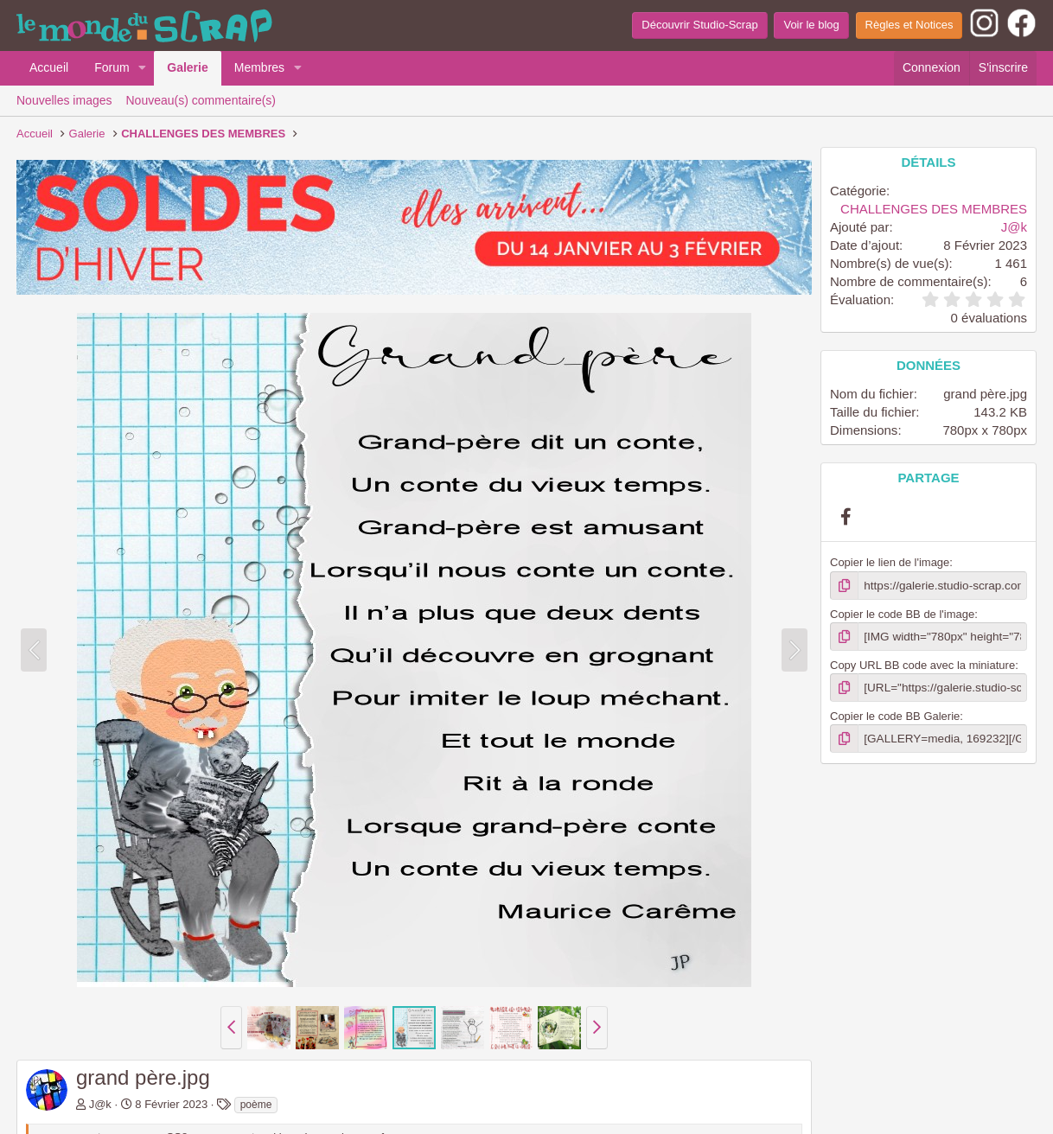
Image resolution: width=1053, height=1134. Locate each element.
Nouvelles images (64, 100)
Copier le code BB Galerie (895, 714)
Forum (111, 67)
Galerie (187, 67)
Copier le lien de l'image (889, 562)
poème (256, 1105)
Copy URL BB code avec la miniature (922, 663)
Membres (259, 67)
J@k (100, 1104)
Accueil (48, 67)
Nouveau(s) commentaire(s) (201, 100)
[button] (142, 68)
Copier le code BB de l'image (902, 613)
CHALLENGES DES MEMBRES (933, 208)
